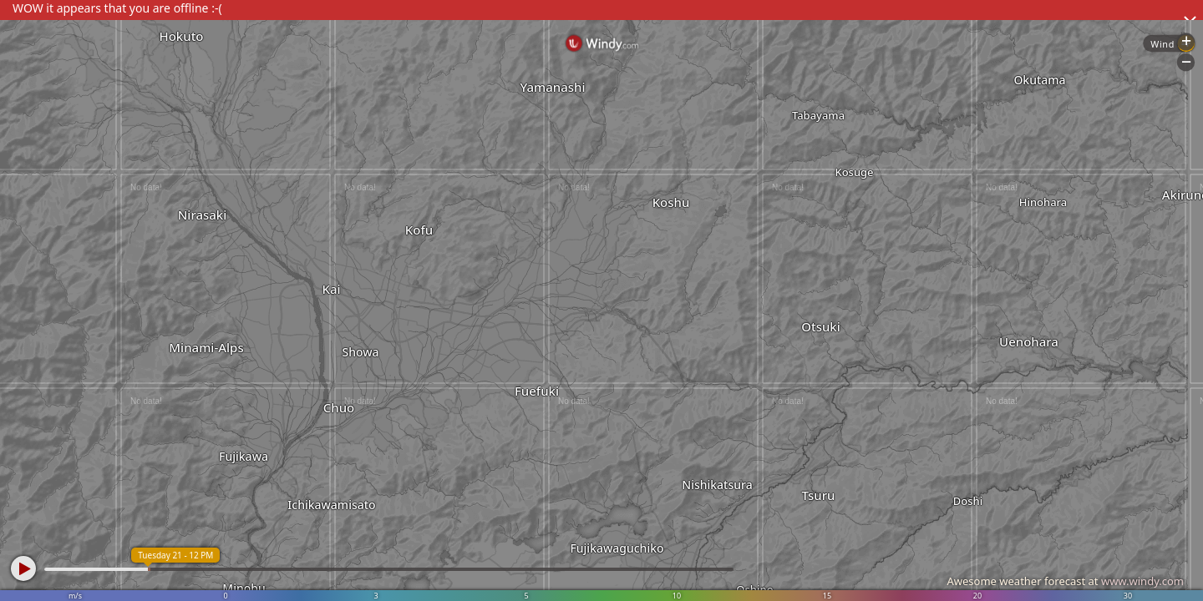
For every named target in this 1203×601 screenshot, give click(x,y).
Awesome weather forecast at (1065, 580)
